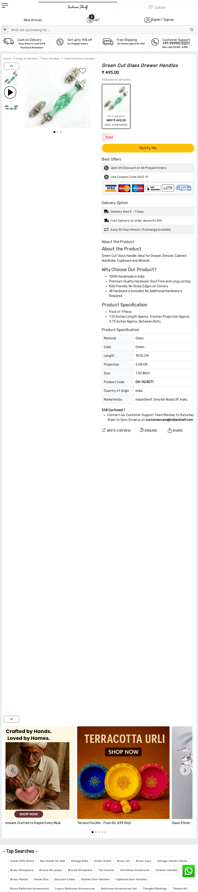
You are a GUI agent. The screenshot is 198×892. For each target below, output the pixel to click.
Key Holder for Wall (52, 861)
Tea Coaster (106, 870)
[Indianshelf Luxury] (156, 7)
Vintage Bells (79, 861)
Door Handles (50, 58)
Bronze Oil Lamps (50, 870)
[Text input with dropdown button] (102, 29)
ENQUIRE (148, 430)
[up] (11, 66)
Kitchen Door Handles (95, 879)
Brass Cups (143, 861)
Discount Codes (64, 879)
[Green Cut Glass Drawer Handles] (11, 78)
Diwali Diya (41, 879)
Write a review (116, 430)
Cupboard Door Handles (79, 58)
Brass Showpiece (21, 870)
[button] (54, 132)
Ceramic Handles (166, 870)
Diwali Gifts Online (22, 861)
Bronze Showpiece (80, 870)
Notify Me (148, 148)
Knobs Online (102, 861)
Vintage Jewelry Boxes (172, 861)
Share (175, 430)
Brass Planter (19, 879)
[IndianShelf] (78, 7)
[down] (11, 719)
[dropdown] (4, 29)
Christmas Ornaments (134, 870)
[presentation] (12, 770)
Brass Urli (123, 861)
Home (7, 58)
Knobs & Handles (26, 58)
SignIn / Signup (163, 20)
